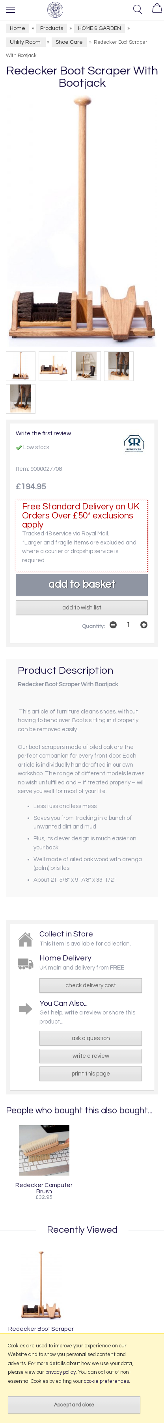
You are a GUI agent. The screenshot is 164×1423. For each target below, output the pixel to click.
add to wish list (81, 608)
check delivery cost (90, 985)
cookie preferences (106, 1381)
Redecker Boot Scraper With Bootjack (41, 1332)
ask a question (91, 1038)
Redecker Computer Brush (44, 1188)
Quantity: (93, 626)
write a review (91, 1056)
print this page (91, 1074)
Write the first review (43, 434)
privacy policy (60, 1372)
